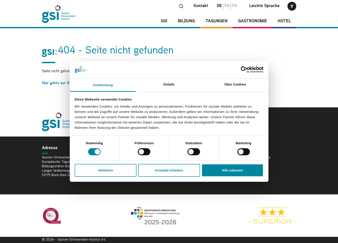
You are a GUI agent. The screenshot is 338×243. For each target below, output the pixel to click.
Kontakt (201, 6)
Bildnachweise (257, 158)
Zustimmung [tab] (103, 85)
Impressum (255, 172)
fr (234, 6)
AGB (250, 179)
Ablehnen (105, 170)
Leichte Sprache (264, 6)
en (227, 6)
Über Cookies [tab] (235, 84)
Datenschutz (256, 165)
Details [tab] (169, 84)
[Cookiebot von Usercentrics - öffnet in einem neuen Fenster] (244, 69)
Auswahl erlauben (169, 170)
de (219, 6)
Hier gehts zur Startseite (63, 83)
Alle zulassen (232, 170)
